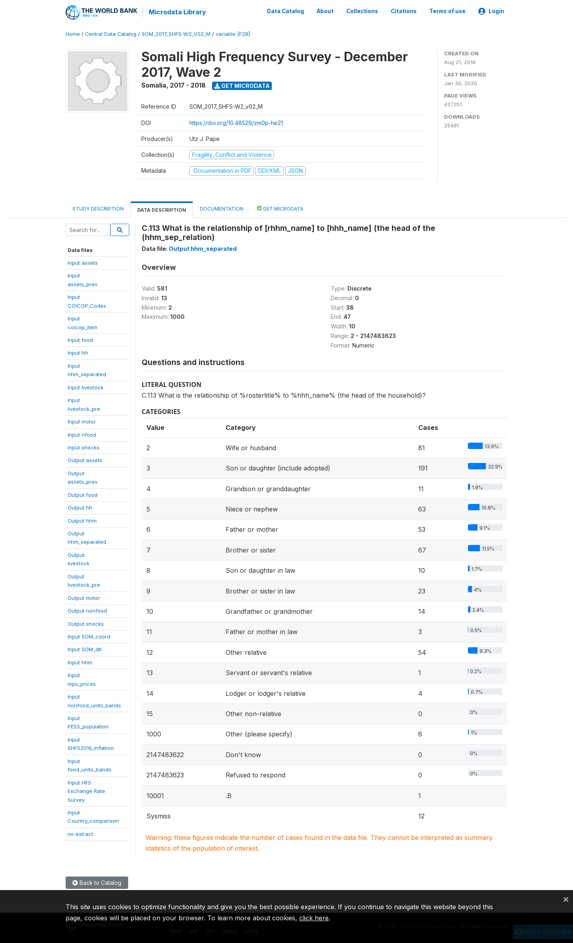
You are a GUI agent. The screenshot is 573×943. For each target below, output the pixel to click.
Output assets (85, 460)
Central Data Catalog (110, 34)
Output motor (84, 597)
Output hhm (82, 520)
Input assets (83, 262)
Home (73, 34)
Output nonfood (87, 610)
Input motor (82, 421)
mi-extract (80, 833)
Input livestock (85, 386)
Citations (404, 11)
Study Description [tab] (98, 208)
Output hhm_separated (203, 247)
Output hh (80, 507)
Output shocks (86, 623)
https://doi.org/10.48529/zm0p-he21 (236, 122)
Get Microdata (242, 85)
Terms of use (447, 11)
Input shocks (83, 447)
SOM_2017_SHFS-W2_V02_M (176, 34)
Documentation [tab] (222, 208)
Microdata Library (177, 12)
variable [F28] (233, 34)
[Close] (566, 899)
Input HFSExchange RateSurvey (86, 790)
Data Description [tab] (161, 209)
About (325, 11)
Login (491, 11)
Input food (80, 339)
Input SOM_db (85, 649)
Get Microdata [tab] (280, 207)
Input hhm (80, 661)
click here (314, 918)
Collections (362, 11)
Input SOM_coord (89, 636)
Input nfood (82, 434)
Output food (82, 494)
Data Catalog (285, 11)
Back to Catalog (96, 882)
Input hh (78, 352)
